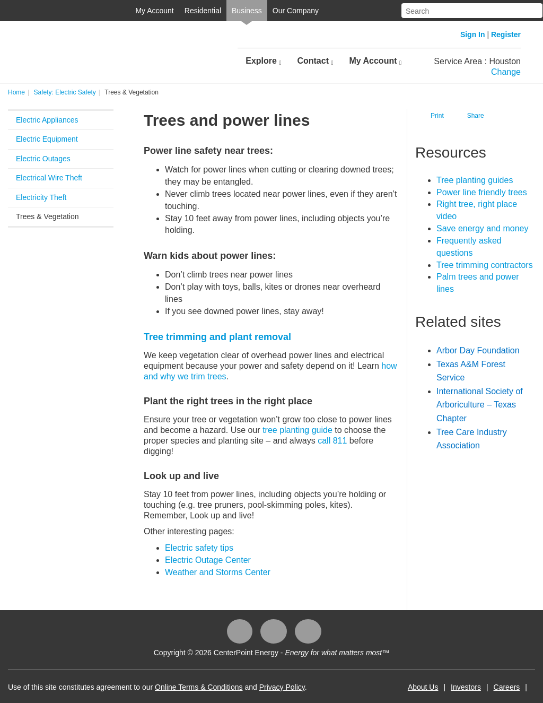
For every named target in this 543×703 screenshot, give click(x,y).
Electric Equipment (47, 139)
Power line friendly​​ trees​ (481, 192)
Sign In (472, 34)
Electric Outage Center (208, 560)
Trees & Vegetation (47, 216)
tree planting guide (297, 430)
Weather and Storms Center (217, 572)
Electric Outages (43, 158)
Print (437, 115)
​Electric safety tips (199, 547)
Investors (466, 687)
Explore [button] (263, 61)
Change (506, 71)
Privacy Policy (282, 687)
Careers (507, 687)
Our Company (296, 10)
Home (16, 92)
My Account (154, 10)
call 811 (332, 440)
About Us (423, 687)
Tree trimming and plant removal (217, 337)
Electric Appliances (47, 120)
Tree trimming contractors (484, 265)
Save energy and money (482, 228)
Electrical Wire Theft (49, 177)
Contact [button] (315, 61)
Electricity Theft (41, 197)
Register (506, 34)
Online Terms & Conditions (198, 687)
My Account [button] (375, 61)
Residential (203, 10)
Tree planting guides (474, 180)
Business (247, 10)
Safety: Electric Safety (64, 92)
